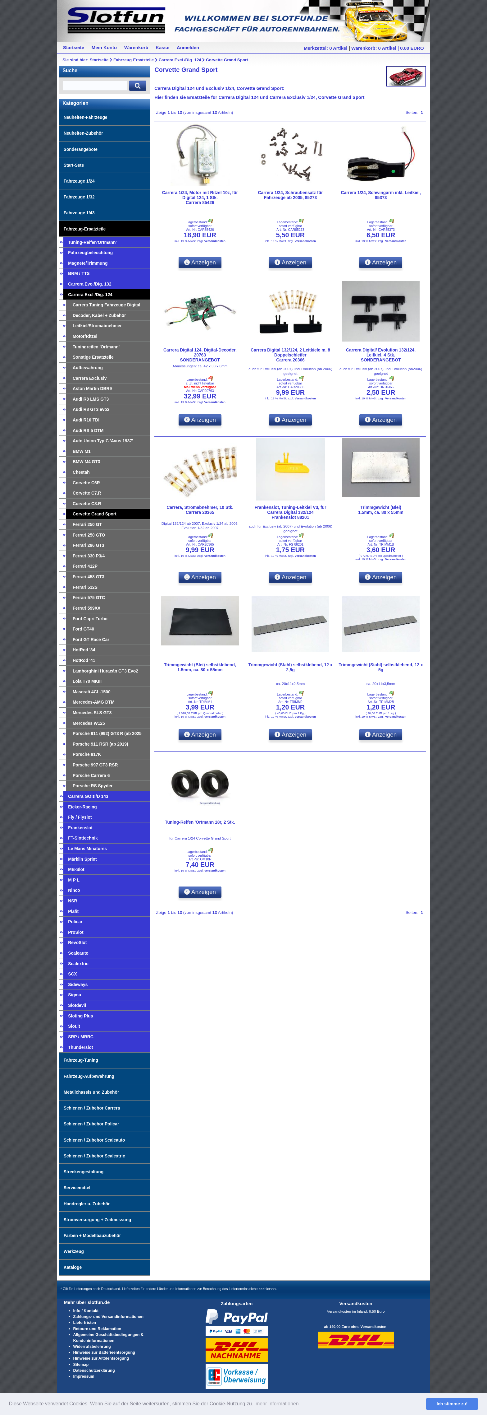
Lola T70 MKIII (87, 681)
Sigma (74, 994)
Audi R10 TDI (86, 419)
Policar (75, 921)
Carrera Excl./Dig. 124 (180, 60)
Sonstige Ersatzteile (93, 357)
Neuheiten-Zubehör (83, 133)
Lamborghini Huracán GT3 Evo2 (105, 670)
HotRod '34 (84, 649)
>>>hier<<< (267, 1289)
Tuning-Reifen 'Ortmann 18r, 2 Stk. (200, 822)
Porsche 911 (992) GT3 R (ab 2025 (107, 733)
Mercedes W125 (89, 723)
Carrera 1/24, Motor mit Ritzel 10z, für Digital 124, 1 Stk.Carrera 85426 (200, 197)
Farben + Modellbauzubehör (92, 1235)
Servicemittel (77, 1187)
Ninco (74, 890)
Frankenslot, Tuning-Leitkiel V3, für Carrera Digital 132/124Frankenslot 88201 (290, 512)
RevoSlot (77, 942)
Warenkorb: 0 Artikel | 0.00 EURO (387, 48)
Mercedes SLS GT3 (92, 712)
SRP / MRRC (80, 1036)
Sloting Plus (80, 1015)
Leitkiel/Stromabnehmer (97, 325)
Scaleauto (78, 953)
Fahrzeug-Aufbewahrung (89, 1076)
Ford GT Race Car (91, 639)
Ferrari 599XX (86, 608)
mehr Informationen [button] (277, 1403)
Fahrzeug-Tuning (81, 1060)
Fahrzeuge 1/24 (79, 181)
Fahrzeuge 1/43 (79, 212)
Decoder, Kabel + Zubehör (99, 315)
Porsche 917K (87, 754)
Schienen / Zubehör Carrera (92, 1107)
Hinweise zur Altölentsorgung (101, 1358)
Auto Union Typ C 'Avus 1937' (103, 440)
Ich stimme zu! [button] (452, 1403)
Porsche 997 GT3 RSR (95, 764)
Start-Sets (74, 165)
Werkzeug (74, 1251)
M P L (74, 879)
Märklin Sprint (82, 859)
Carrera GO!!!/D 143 (88, 796)
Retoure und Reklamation (97, 1328)
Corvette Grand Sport (227, 60)
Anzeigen (200, 262)
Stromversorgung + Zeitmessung (97, 1219)
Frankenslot (80, 827)
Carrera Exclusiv (90, 378)
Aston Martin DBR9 (92, 388)
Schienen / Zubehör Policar (91, 1123)
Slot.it (74, 1026)
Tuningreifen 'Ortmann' (96, 346)
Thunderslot (80, 1047)
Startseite (99, 60)
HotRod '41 (84, 660)
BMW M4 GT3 (86, 461)
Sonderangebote (81, 149)
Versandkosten (214, 241)
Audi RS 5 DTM (88, 430)
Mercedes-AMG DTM (94, 702)
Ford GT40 (83, 628)
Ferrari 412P (85, 566)
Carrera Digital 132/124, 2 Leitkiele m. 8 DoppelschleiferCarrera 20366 (290, 354)
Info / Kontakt (86, 1310)
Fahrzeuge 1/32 (79, 196)
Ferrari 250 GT (87, 524)
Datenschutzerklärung (94, 1370)
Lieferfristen (84, 1322)
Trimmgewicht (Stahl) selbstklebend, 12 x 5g (381, 667)
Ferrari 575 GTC (89, 597)
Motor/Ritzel (85, 336)
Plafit (73, 911)
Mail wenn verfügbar (200, 387)
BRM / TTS (78, 273)
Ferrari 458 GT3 (88, 576)
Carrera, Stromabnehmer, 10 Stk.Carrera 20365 (199, 510)
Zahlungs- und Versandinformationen (108, 1316)
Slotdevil (77, 1005)
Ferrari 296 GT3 (88, 545)
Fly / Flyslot (80, 817)
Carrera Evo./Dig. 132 (89, 284)
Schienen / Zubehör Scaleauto (94, 1140)
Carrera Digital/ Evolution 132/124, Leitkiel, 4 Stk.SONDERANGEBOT (381, 354)
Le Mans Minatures (87, 848)
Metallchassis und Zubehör (91, 1092)
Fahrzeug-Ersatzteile (133, 60)
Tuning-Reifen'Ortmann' (92, 242)
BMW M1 (82, 451)
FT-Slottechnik (83, 838)
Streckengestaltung (84, 1171)
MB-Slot (76, 869)
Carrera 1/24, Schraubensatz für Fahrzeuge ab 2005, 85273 (290, 195)
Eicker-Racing (82, 806)
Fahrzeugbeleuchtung (90, 252)
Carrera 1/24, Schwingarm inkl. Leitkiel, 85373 (381, 195)
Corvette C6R (86, 482)
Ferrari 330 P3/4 (89, 555)
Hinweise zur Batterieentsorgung (104, 1352)
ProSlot (75, 932)
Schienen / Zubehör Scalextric (94, 1155)
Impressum (83, 1376)
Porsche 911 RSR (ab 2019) (100, 744)
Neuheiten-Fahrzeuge (85, 117)
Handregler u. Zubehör (87, 1203)
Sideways (78, 984)
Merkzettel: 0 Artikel (325, 48)
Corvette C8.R (87, 503)
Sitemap (81, 1364)
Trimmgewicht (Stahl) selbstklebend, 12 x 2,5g (290, 667)
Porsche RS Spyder (93, 785)
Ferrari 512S (85, 587)
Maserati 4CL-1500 (92, 691)
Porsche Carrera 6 (91, 775)
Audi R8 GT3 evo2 (91, 409)
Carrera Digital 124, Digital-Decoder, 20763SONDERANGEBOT (200, 354)
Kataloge (73, 1267)
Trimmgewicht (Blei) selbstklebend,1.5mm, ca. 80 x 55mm (200, 667)
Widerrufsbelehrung (92, 1346)
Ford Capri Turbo (90, 618)
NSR (72, 900)
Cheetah (81, 472)
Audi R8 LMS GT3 (91, 399)
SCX (72, 973)
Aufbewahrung (88, 367)
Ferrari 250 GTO (89, 535)
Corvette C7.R (87, 493)
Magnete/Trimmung (87, 263)
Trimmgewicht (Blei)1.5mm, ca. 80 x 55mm (380, 510)
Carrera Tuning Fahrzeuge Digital (106, 304)
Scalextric (78, 963)
